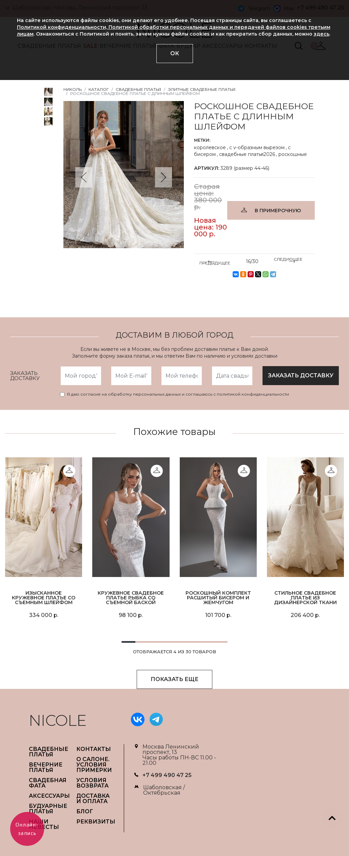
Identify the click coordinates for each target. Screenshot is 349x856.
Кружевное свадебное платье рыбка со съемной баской (131, 597)
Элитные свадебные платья (201, 89)
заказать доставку (300, 375)
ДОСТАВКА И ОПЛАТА (93, 798)
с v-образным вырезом (257, 147)
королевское (210, 147)
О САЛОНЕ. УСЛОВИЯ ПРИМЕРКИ (94, 764)
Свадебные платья (138, 89)
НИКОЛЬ (72, 89)
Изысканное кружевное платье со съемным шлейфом (43, 597)
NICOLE (57, 720)
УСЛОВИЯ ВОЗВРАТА (92, 783)
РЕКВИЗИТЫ (95, 821)
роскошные (292, 154)
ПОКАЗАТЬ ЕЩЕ (174, 679)
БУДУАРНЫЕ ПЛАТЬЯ (48, 809)
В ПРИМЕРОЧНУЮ (278, 210)
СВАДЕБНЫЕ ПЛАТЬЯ (48, 752)
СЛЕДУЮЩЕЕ (288, 260)
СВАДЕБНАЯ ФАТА (47, 783)
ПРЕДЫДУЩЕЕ (214, 261)
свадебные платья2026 (247, 154)
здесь (321, 34)
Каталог (99, 89)
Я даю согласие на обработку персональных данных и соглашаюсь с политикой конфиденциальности (178, 394)
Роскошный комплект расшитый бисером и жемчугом (218, 597)
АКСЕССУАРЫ (49, 796)
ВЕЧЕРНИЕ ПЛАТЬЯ (45, 767)
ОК (174, 53)
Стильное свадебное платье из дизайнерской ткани (305, 597)
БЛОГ (84, 811)
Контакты (93, 749)
